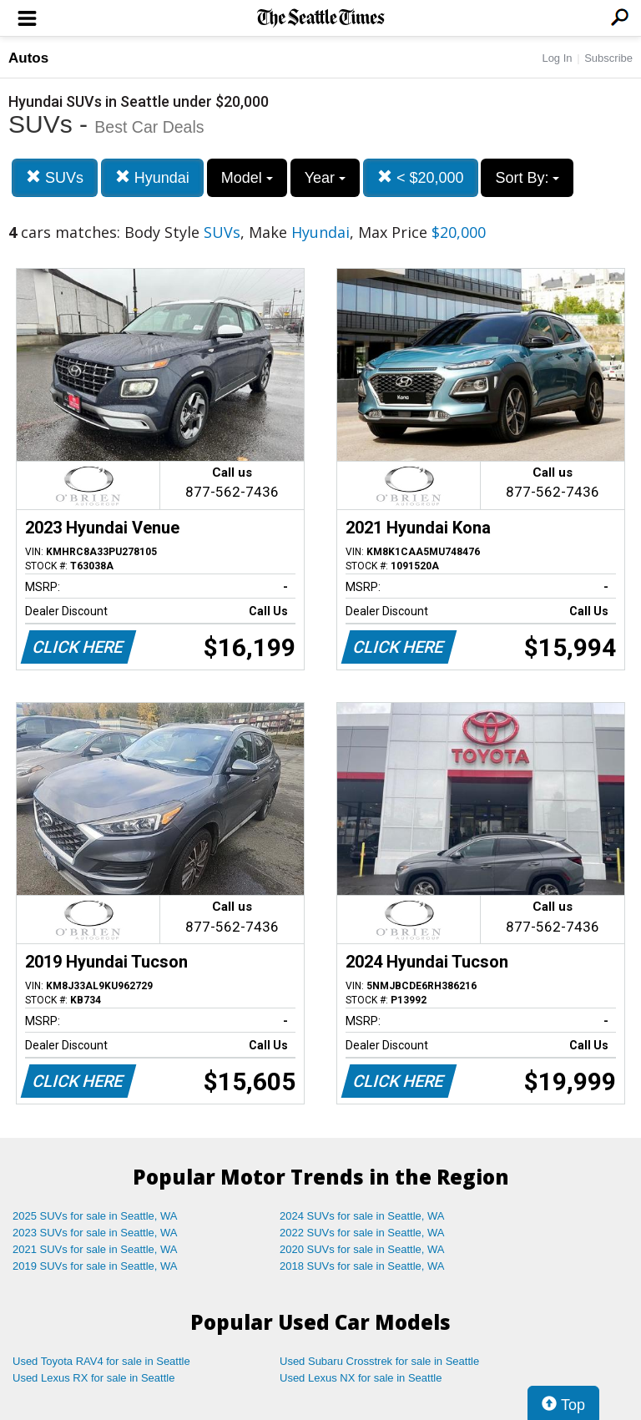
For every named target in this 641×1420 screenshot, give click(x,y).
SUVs (54, 177)
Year (325, 177)
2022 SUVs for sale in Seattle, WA (362, 1232)
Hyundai (152, 177)
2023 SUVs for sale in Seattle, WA (95, 1232)
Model (247, 177)
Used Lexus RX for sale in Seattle (93, 1378)
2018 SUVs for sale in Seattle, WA (362, 1266)
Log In (557, 58)
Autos (28, 58)
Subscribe (608, 58)
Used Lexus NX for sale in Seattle (361, 1378)
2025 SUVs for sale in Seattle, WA (95, 1216)
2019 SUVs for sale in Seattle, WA (95, 1266)
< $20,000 (420, 177)
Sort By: (527, 177)
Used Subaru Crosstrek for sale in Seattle (379, 1361)
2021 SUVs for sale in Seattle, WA (95, 1249)
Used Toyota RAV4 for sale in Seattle (101, 1361)
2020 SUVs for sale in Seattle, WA (362, 1249)
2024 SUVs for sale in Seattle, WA (362, 1216)
